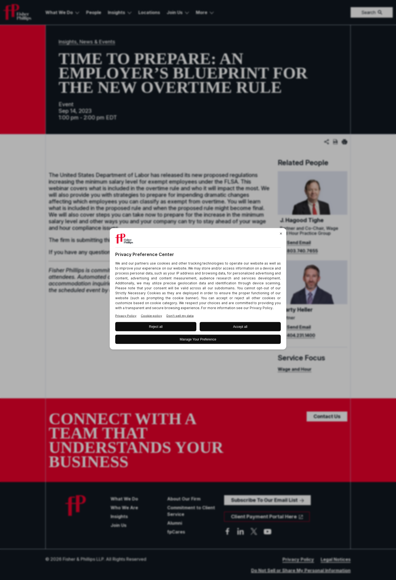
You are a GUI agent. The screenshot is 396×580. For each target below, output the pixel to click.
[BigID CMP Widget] (198, 290)
